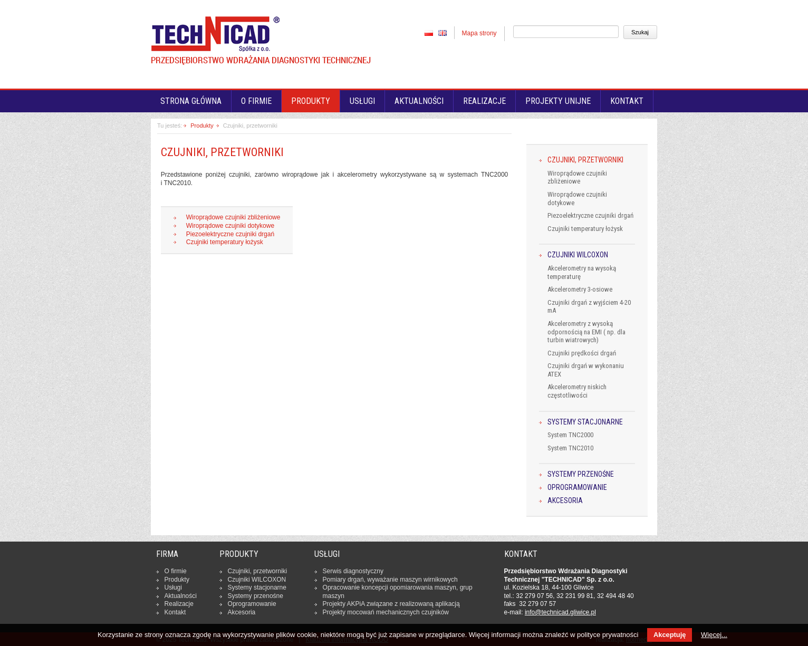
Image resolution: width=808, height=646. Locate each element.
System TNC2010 (570, 448)
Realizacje (484, 101)
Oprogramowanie (577, 487)
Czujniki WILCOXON (577, 255)
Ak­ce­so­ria (242, 612)
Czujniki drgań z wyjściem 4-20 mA (589, 306)
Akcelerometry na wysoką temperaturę (581, 272)
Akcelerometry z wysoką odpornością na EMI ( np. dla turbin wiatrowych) (586, 332)
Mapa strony (479, 33)
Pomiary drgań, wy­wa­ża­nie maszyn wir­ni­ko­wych (390, 579)
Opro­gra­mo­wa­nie (252, 604)
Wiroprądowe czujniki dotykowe (230, 225)
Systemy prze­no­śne (255, 596)
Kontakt (626, 101)
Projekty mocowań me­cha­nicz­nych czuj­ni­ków (386, 612)
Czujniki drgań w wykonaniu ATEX (585, 370)
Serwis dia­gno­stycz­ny (353, 571)
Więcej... (714, 635)
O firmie (256, 101)
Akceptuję (669, 635)
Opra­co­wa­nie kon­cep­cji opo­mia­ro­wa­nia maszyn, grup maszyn (398, 592)
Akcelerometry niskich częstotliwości (577, 391)
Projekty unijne (558, 101)
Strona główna (191, 101)
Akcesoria (565, 501)
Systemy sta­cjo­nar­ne (257, 587)
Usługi (362, 101)
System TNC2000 (570, 435)
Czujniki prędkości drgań (581, 353)
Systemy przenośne (580, 474)
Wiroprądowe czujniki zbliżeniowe (233, 217)
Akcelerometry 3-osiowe (579, 289)
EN (442, 33)
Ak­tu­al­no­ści (181, 596)
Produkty (201, 125)
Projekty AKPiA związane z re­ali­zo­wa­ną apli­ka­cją (391, 604)
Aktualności (419, 101)
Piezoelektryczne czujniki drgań (230, 234)
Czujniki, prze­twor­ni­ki (257, 571)
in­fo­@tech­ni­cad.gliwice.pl (560, 612)
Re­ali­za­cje (179, 604)
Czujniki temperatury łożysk (224, 242)
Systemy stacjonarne (585, 422)
